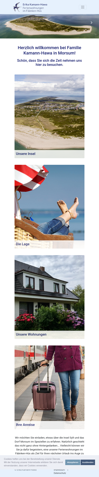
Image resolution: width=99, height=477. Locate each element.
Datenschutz (60, 473)
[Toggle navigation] (83, 7)
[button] (7, 22)
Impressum (59, 470)
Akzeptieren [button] (72, 462)
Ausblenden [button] (87, 462)
